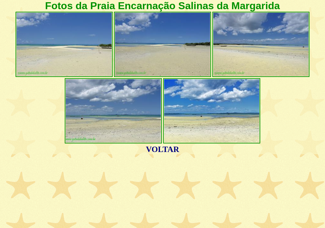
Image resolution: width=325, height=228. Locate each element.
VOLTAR (162, 149)
